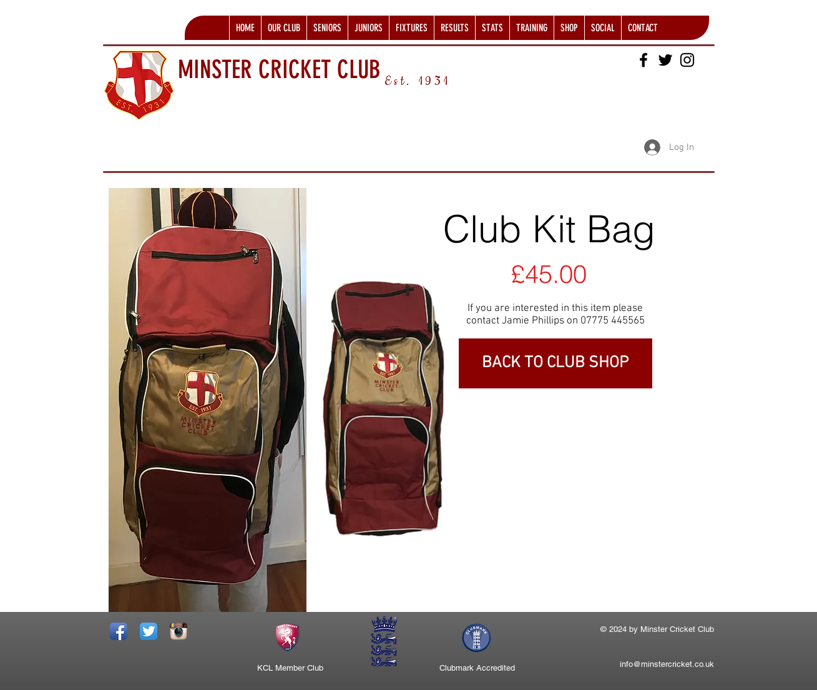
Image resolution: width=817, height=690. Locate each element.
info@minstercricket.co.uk (667, 664)
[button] (283, 28)
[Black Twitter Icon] (665, 60)
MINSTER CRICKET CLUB (279, 69)
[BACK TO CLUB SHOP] (555, 363)
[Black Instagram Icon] (687, 60)
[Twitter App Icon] (148, 631)
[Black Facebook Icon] (643, 60)
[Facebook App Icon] (118, 631)
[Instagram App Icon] (178, 631)
